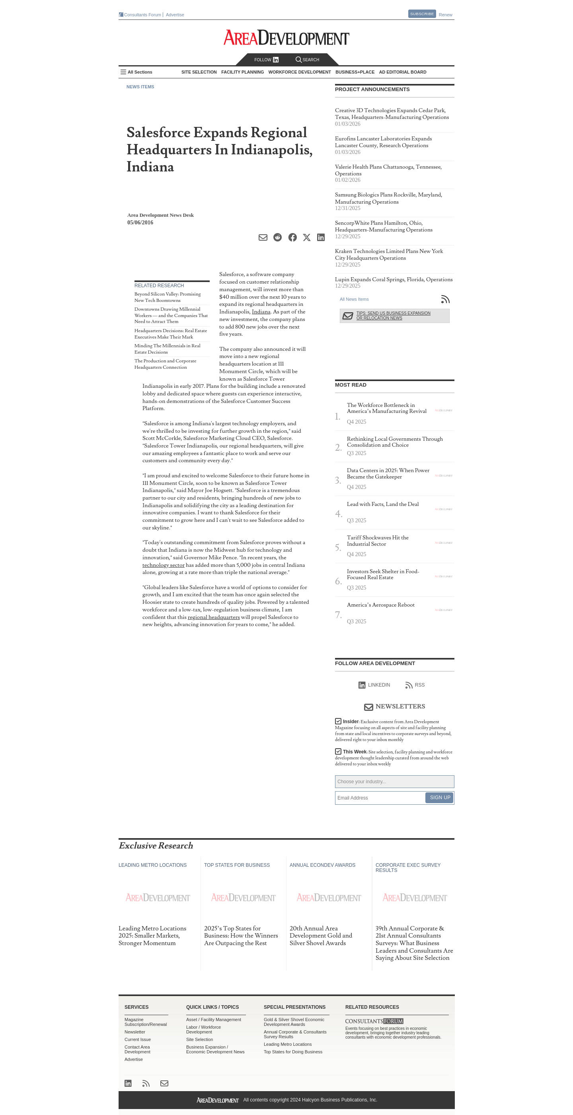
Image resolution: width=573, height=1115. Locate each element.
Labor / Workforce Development (203, 1029)
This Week (393, 758)
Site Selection (199, 1039)
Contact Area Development (137, 1049)
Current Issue (138, 1039)
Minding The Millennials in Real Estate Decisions (167, 349)
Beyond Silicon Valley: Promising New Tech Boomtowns (167, 297)
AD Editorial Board (403, 72)
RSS (415, 685)
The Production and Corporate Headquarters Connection (165, 364)
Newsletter (135, 1031)
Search (308, 59)
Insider (393, 731)
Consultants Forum (142, 14)
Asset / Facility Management (213, 1019)
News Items (140, 86)
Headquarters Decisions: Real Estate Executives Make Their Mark (170, 334)
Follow (266, 59)
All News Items (354, 299)
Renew (445, 14)
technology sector (163, 565)
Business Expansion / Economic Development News (215, 1049)
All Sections (140, 72)
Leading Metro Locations (288, 1044)
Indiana (261, 311)
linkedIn (374, 685)
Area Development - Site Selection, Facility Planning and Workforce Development (287, 37)
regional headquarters (214, 617)
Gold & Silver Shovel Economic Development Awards (294, 1022)
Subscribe (422, 14)
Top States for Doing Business (293, 1051)
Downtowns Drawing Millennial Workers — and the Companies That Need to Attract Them (171, 315)
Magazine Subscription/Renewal (146, 1022)
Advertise (175, 14)
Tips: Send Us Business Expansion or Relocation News (394, 315)
